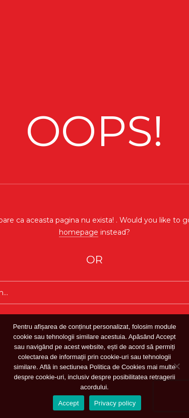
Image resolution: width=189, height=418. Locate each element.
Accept (68, 403)
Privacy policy (115, 403)
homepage (78, 231)
